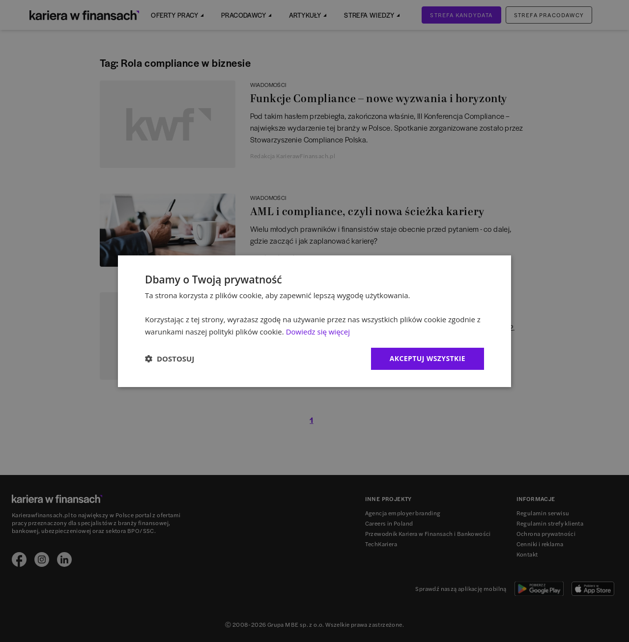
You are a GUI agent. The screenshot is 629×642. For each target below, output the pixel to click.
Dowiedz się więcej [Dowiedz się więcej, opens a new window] (318, 331)
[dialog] (314, 321)
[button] (169, 358)
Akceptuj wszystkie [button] (427, 358)
